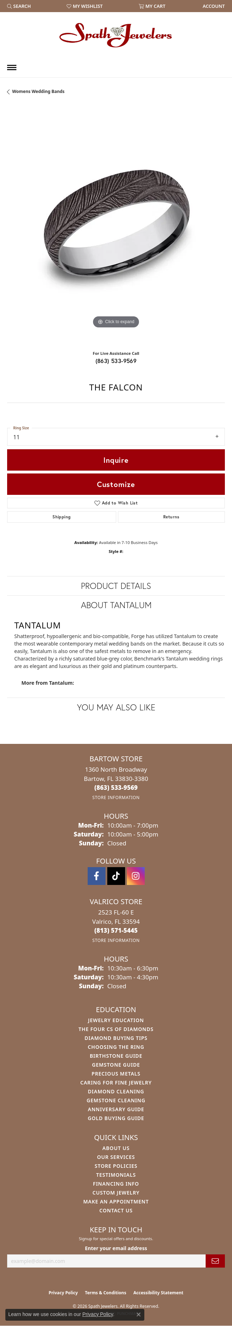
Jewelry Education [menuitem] (116, 1020)
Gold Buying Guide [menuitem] (116, 1118)
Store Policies (115, 1165)
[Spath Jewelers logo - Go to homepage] (116, 35)
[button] (19, 6)
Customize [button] (116, 484)
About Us (115, 1148)
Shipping (61, 516)
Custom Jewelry (115, 1192)
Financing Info (116, 1183)
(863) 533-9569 (116, 360)
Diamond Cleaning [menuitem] (116, 1091)
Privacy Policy (63, 1293)
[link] (213, 6)
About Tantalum (116, 605)
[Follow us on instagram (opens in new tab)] (136, 876)
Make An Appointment (116, 1201)
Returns (171, 516)
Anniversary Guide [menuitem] (116, 1109)
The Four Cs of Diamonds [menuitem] (115, 1029)
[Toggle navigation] (12, 67)
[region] (116, 225)
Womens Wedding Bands (38, 91)
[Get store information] (116, 797)
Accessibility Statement (158, 1293)
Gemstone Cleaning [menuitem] (116, 1100)
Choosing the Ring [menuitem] (116, 1046)
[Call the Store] (116, 787)
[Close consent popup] (138, 1314)
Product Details (116, 585)
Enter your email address (116, 1248)
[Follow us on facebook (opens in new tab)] (96, 876)
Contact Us (116, 1210)
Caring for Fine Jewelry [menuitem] (116, 1082)
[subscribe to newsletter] (215, 1261)
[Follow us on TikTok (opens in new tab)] (116, 876)
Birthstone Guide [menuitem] (116, 1055)
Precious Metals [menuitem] (116, 1073)
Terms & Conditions (105, 1293)
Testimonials (116, 1174)
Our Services (116, 1157)
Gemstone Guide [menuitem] (116, 1064)
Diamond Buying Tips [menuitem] (116, 1038)
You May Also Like (116, 707)
